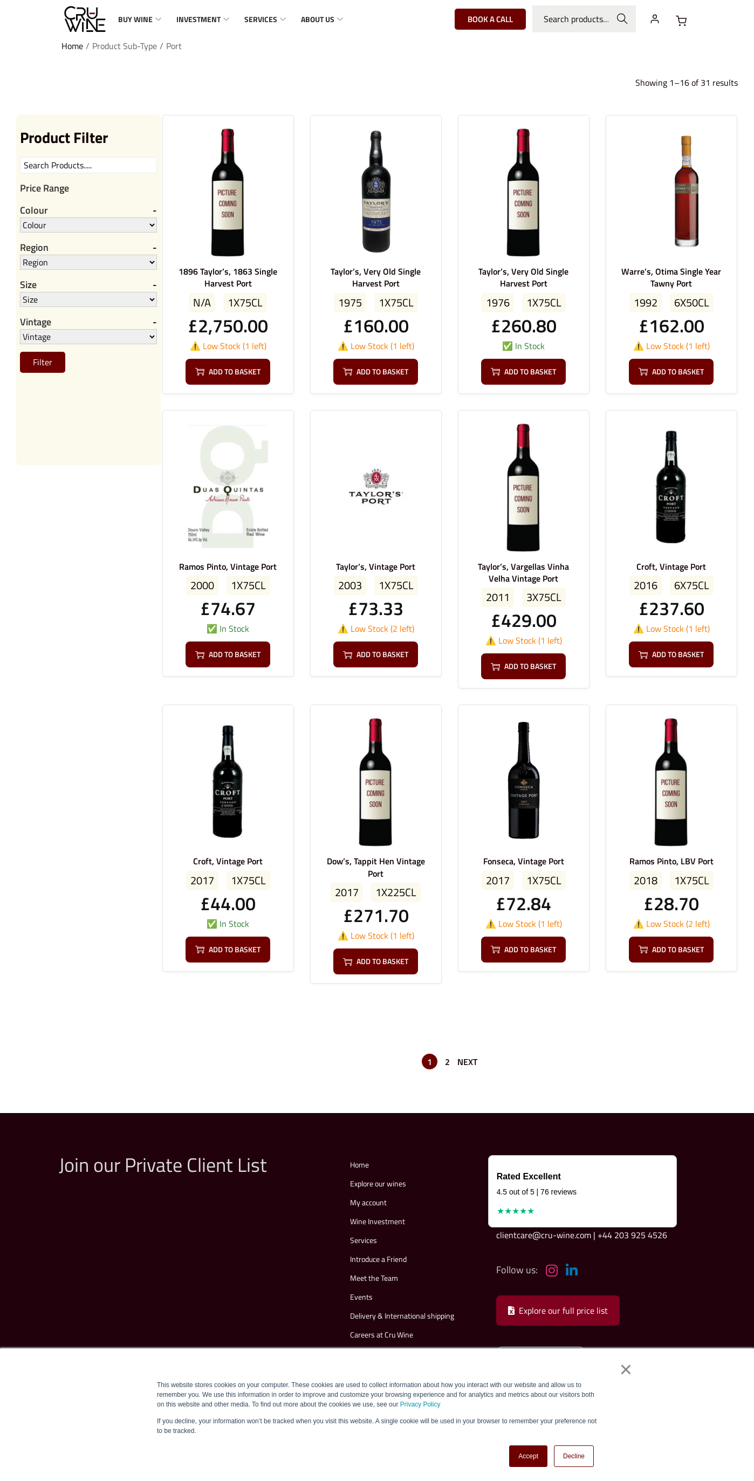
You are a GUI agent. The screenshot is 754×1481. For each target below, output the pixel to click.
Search (622, 18)
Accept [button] (528, 1456)
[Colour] (88, 225)
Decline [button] (574, 1456)
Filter (42, 363)
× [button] (626, 1370)
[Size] (88, 300)
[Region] (88, 262)
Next (467, 1061)
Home (72, 45)
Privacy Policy (420, 1405)
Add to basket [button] (228, 371)
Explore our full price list (558, 1310)
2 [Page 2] (447, 1061)
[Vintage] (88, 337)
